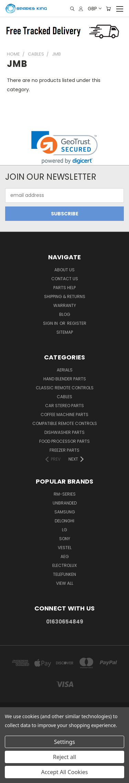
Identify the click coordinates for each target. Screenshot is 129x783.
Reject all (64, 757)
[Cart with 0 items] (108, 9)
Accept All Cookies (64, 772)
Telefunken (64, 574)
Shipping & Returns (64, 296)
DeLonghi (64, 521)
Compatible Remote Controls (64, 423)
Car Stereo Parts (64, 405)
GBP (94, 8)
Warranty (64, 305)
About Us (64, 270)
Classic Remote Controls (65, 388)
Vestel (65, 547)
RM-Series (65, 494)
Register (76, 323)
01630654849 (64, 621)
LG (64, 530)
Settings (64, 742)
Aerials (65, 370)
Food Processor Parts (64, 441)
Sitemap (64, 332)
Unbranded (65, 503)
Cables (64, 397)
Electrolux (64, 565)
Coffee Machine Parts (64, 414)
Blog (64, 314)
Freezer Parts (64, 450)
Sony (64, 539)
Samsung (64, 512)
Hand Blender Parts (64, 379)
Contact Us (64, 279)
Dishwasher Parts (64, 432)
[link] (64, 147)
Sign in (51, 323)
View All (64, 583)
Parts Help (64, 287)
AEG (65, 556)
